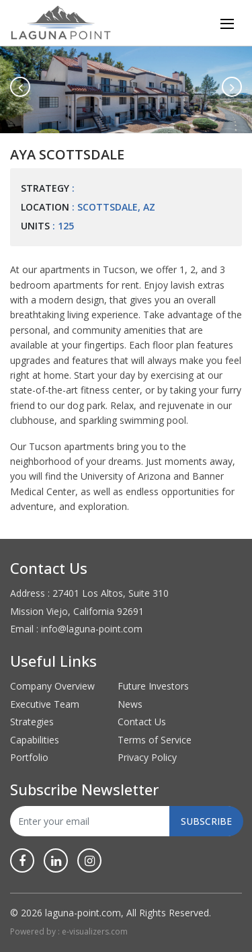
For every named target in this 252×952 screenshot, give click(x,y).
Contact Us (142, 721)
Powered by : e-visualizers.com (69, 931)
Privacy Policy (147, 757)
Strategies (32, 721)
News (130, 704)
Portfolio (29, 757)
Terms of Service (155, 739)
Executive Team (44, 704)
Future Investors (153, 686)
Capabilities (34, 739)
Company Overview (52, 686)
